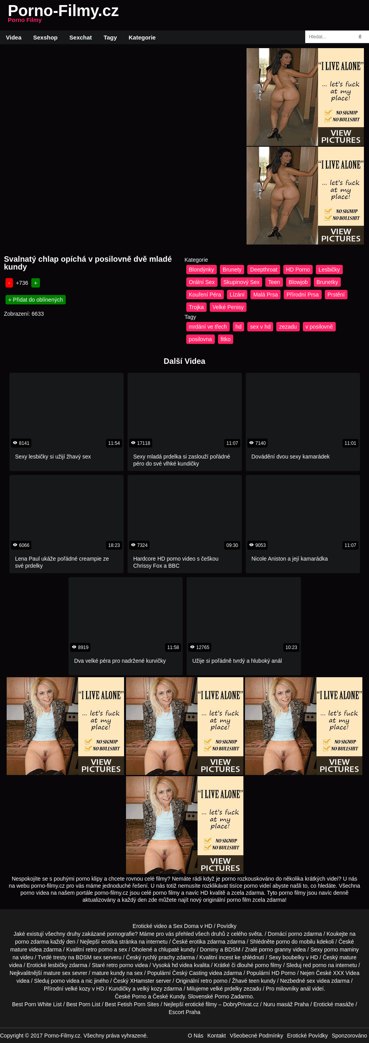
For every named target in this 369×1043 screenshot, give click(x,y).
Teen (274, 282)
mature (18, 949)
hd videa (182, 965)
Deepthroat (263, 269)
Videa (14, 37)
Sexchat (80, 37)
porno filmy (268, 965)
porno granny (275, 949)
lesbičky (58, 965)
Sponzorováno (349, 1035)
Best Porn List (83, 1004)
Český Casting (189, 973)
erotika (109, 942)
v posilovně (319, 327)
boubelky (293, 957)
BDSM (232, 949)
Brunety (232, 269)
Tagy (110, 37)
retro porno (99, 949)
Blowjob (298, 282)
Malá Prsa (265, 294)
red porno (314, 965)
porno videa (65, 981)
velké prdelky (226, 988)
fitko (226, 339)
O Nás (195, 1035)
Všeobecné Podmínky (256, 1035)
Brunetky (327, 282)
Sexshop (45, 37)
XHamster (142, 981)
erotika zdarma (207, 942)
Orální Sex (202, 282)
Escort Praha (184, 1012)
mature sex (56, 973)
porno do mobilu (295, 942)
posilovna (200, 339)
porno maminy (341, 949)
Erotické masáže (333, 1004)
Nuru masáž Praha (286, 1004)
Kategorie (142, 37)
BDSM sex (89, 957)
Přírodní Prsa (302, 294)
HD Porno (298, 269)
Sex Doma (185, 926)
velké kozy (77, 988)
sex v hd (260, 327)
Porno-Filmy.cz (63, 15)
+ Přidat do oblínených (35, 300)
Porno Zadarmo (233, 996)
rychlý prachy (159, 957)
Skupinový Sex (241, 282)
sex (311, 981)
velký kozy (149, 988)
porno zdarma (32, 942)
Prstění (336, 294)
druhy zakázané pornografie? (102, 934)
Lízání (237, 294)
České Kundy (169, 996)
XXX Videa (346, 973)
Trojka (196, 307)
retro (206, 981)
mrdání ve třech (208, 327)
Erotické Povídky (307, 1035)
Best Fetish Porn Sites (132, 1004)
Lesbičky (329, 269)
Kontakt (216, 1035)
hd (239, 327)
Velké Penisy (228, 307)
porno (295, 934)
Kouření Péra (205, 294)
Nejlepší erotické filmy (190, 1004)
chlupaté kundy (176, 949)
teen (254, 981)
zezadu (288, 327)
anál (305, 988)
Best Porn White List (37, 1004)
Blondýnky (201, 269)
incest (226, 957)
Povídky (226, 926)
